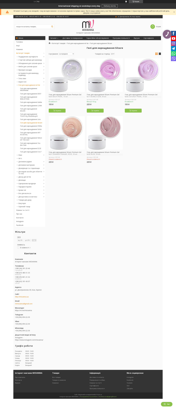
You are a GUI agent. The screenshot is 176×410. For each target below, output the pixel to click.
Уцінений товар (24, 207)
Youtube (129, 383)
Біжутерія (22, 203)
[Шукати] (52, 26)
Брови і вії (22, 190)
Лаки (20, 155)
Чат (167, 404)
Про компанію (20, 377)
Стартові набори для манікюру (30, 60)
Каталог (53, 38)
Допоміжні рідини (25, 162)
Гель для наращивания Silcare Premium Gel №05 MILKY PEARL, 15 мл (65, 96)
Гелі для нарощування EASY (30, 94)
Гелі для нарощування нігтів (29, 85)
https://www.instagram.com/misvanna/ (29, 340)
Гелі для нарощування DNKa (31, 126)
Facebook (19, 225)
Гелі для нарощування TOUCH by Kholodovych (29, 115)
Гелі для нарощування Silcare (31, 123)
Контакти (19, 218)
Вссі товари (56, 377)
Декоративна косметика (27, 197)
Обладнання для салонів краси (30, 63)
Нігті (20, 158)
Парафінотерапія (24, 187)
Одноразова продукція (27, 183)
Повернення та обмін (97, 380)
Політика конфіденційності (108, 397)
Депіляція (22, 180)
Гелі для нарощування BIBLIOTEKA (28, 98)
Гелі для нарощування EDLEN (28, 110)
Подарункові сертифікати (28, 57)
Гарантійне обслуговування (97, 38)
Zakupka (130, 388)
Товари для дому (24, 200)
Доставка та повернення (72, 38)
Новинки (19, 49)
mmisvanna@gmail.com (23, 304)
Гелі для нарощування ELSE (30, 148)
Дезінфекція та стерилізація (29, 168)
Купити (58, 111)
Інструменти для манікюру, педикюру (28, 74)
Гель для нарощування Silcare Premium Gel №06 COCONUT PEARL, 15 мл (141, 96)
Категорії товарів (23, 53)
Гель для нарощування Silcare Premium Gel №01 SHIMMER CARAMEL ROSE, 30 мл (65, 153)
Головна (19, 42)
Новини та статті (22, 210)
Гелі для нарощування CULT (31, 152)
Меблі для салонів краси (27, 66)
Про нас (19, 214)
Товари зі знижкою (59, 380)
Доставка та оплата (97, 377)
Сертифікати (149, 38)
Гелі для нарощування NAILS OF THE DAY (31, 139)
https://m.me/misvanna (23, 310)
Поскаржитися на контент (88, 397)
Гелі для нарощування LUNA (31, 105)
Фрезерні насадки (25, 70)
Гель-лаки (22, 78)
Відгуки (137, 38)
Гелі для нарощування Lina (30, 119)
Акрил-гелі (22, 82)
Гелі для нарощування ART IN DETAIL (30, 134)
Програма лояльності (121, 38)
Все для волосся (24, 193)
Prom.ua (99, 395)
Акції (18, 46)
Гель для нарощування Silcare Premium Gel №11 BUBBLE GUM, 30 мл (103, 96)
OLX (128, 386)
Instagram (20, 221)
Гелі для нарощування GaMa (31, 102)
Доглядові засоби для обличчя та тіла (30, 173)
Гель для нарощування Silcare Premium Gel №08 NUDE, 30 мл (103, 153)
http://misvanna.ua (22, 297)
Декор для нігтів (24, 177)
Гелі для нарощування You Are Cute (30, 144)
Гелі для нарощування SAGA (31, 129)
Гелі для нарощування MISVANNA (28, 89)
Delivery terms (110, 6)
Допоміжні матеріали (26, 165)
